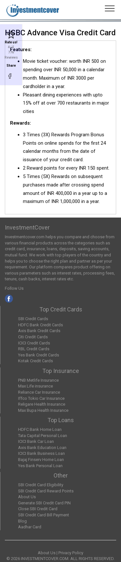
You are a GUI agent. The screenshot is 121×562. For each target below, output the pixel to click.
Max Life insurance (35, 386)
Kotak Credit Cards (35, 360)
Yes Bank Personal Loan (40, 465)
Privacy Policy (70, 552)
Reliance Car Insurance (39, 392)
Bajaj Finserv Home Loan (41, 459)
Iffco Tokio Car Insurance (41, 398)
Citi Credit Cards (33, 336)
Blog (22, 521)
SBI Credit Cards (33, 318)
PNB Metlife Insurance (38, 380)
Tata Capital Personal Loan (42, 435)
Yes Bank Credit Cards (38, 355)
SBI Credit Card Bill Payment (43, 514)
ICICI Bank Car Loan (36, 441)
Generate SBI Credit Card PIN (44, 502)
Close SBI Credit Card (37, 508)
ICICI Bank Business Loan (41, 453)
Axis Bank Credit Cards (39, 330)
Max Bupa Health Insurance (43, 410)
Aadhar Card (29, 526)
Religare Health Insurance (41, 404)
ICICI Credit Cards (34, 343)
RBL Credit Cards (33, 348)
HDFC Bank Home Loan (40, 429)
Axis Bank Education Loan (42, 447)
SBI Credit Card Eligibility (40, 484)
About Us (27, 496)
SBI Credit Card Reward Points (46, 491)
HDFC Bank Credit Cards (40, 324)
